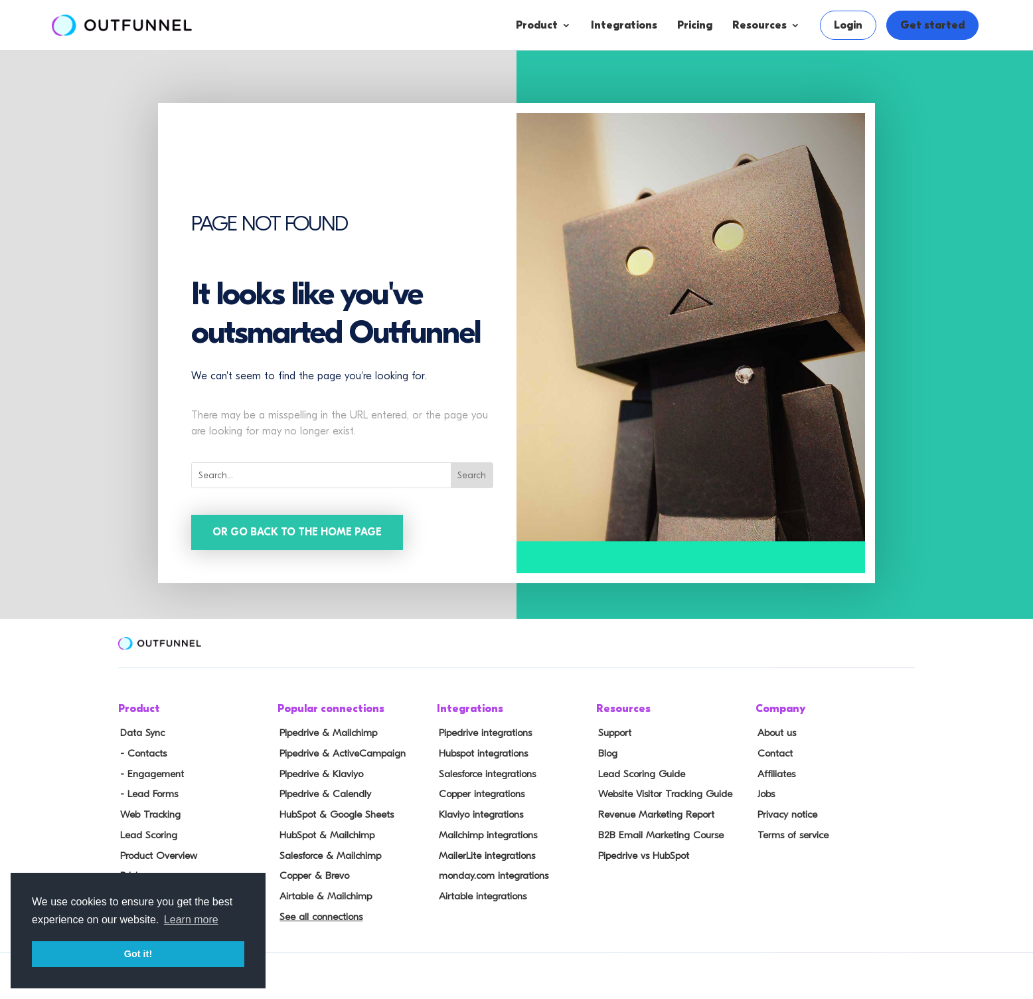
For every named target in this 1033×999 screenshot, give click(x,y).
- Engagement (149, 773)
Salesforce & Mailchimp (328, 852)
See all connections (318, 911)
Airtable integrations (480, 891)
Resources (759, 25)
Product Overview (156, 852)
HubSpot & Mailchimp (324, 832)
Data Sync (140, 734)
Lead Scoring (146, 832)
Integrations (624, 25)
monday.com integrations (491, 871)
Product (537, 25)
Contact (772, 754)
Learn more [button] (191, 919)
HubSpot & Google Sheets (334, 812)
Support (612, 734)
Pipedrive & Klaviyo (319, 773)
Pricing (694, 25)
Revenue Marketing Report (653, 812)
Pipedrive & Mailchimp (326, 734)
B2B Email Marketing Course (657, 832)
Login (848, 25)
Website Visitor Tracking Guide (662, 793)
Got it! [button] (138, 954)
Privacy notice (785, 812)
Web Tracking (148, 812)
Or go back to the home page (298, 533)
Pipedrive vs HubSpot (641, 852)
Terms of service (790, 832)
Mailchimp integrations (486, 832)
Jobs (764, 793)
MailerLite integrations (485, 852)
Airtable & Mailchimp (323, 891)
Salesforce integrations (485, 773)
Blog (605, 754)
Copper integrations (479, 793)
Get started (932, 25)
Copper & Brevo (312, 871)
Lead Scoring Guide (639, 773)
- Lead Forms (146, 793)
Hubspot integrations (481, 754)
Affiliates (774, 773)
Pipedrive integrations (483, 734)
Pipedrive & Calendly (322, 793)
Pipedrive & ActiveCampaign (340, 754)
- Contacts (140, 754)
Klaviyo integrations (479, 812)
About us (774, 734)
